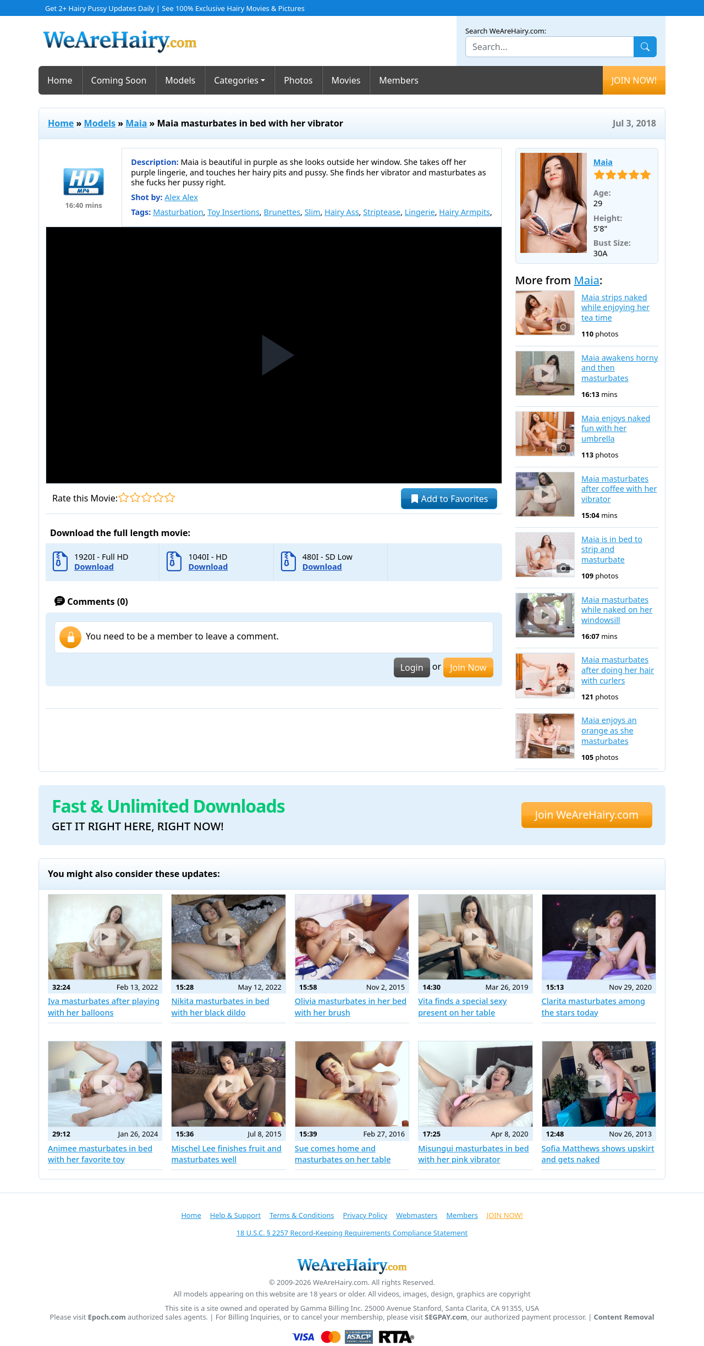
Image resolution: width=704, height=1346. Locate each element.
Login (412, 667)
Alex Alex (180, 197)
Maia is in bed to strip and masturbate (611, 549)
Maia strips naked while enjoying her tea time (615, 308)
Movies (346, 80)
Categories (236, 80)
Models (180, 80)
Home (60, 80)
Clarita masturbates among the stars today (593, 1006)
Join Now (468, 667)
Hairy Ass (341, 212)
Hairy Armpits (464, 212)
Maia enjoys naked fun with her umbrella (615, 428)
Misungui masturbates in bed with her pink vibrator (473, 1154)
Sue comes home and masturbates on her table (343, 1154)
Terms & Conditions (302, 1215)
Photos (298, 80)
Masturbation (178, 212)
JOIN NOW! (634, 80)
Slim (313, 212)
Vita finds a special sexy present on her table (462, 1006)
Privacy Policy (365, 1215)
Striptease (381, 212)
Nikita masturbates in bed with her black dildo (220, 1006)
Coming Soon (119, 80)
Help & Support (235, 1215)
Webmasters (416, 1215)
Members (399, 80)
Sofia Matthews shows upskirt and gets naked (598, 1154)
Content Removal (624, 1317)
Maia (136, 123)
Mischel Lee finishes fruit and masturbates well (226, 1154)
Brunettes (281, 212)
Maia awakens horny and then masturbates (619, 368)
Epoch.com (107, 1317)
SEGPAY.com (446, 1317)
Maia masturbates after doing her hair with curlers (617, 670)
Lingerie (420, 212)
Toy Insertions (233, 212)
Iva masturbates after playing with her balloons (104, 1006)
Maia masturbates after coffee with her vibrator (619, 489)
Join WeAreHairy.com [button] (587, 814)
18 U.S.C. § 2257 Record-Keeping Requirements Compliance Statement (352, 1233)
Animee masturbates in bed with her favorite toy (100, 1154)
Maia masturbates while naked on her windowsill (616, 610)
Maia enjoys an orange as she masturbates (609, 730)
